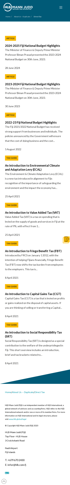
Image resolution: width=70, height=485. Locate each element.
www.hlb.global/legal (17, 419)
